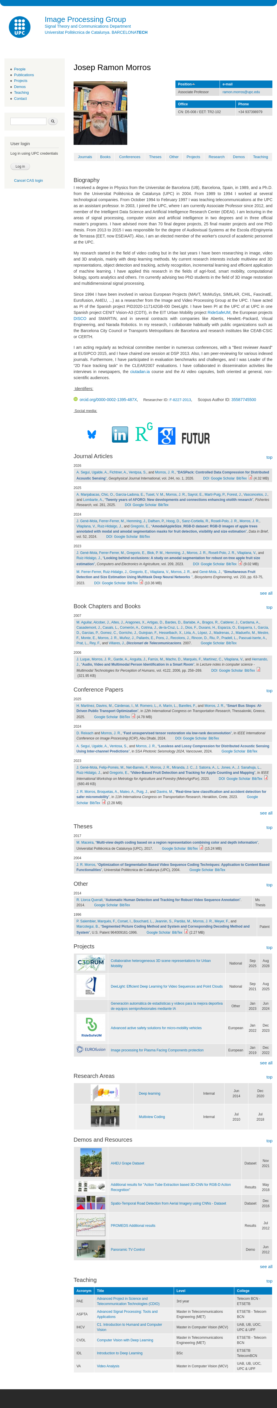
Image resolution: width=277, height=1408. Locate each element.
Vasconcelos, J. (255, 495)
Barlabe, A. (191, 622)
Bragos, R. (210, 622)
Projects (20, 80)
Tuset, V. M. (155, 495)
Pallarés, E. (145, 638)
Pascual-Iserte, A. (252, 638)
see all (266, 593)
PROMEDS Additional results (133, 1226)
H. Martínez (85, 706)
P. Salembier (86, 921)
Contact (20, 98)
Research (217, 157)
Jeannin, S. (163, 921)
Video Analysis (108, 1366)
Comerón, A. (129, 628)
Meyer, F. (222, 921)
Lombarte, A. (93, 500)
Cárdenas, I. (124, 706)
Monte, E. (88, 638)
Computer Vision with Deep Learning (125, 1340)
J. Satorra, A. (205, 767)
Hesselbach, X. (170, 633)
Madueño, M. (245, 633)
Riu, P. (214, 638)
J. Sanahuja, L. (249, 767)
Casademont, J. (88, 628)
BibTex (241, 478)
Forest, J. (234, 495)
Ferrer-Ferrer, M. (112, 521)
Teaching (21, 92)
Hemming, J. (136, 521)
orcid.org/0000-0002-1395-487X (105, 399)
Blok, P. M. (155, 553)
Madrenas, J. (224, 633)
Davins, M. (104, 706)
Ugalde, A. (100, 472)
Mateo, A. (127, 792)
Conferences (130, 157)
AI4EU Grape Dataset (127, 1163)
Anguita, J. (138, 659)
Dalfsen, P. (156, 521)
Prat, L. (82, 643)
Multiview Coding (152, 1117)
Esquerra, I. (247, 628)
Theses (155, 157)
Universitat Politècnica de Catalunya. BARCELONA (96, 32)
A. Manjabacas (87, 495)
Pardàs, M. (182, 921)
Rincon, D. (199, 638)
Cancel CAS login (28, 180)
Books (105, 157)
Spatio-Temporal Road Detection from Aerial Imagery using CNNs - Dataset (168, 1203)
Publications (24, 75)
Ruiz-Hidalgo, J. (110, 526)
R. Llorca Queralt (89, 900)
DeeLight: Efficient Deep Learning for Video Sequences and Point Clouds (167, 986)
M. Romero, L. (146, 706)
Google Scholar (223, 478)
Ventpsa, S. (137, 472)
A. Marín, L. (168, 706)
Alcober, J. (101, 622)
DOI (206, 478)
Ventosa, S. (118, 746)
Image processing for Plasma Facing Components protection (157, 1050)
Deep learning (149, 1093)
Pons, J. (162, 638)
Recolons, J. (180, 638)
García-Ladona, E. (130, 495)
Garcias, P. (90, 633)
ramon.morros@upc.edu (241, 92)
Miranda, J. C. (183, 767)
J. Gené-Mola (86, 521)
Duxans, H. (207, 628)
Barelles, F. (187, 706)
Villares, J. (117, 643)
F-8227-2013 (180, 400)
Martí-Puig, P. (215, 495)
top (269, 457)
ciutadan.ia (140, 371)
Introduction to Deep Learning (120, 1353)
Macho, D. (173, 659)
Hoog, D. (173, 521)
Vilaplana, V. (86, 526)
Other (174, 157)
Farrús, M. (156, 659)
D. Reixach (84, 733)
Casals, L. (110, 628)
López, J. (205, 633)
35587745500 (243, 399)
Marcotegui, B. (87, 926)
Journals (85, 157)
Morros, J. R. (165, 472)
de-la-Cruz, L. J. (171, 628)
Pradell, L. (229, 638)
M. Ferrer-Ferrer (88, 572)
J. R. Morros (85, 792)
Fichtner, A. (118, 472)
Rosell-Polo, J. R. (224, 521)
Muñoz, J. (126, 638)
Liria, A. (190, 633)
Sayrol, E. (195, 495)
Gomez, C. (108, 633)
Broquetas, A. (107, 792)
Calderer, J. (229, 622)
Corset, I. (124, 921)
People (20, 69)
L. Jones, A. (226, 767)
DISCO (80, 318)
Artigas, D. (155, 622)
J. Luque (83, 659)
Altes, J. (117, 622)
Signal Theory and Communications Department (88, 26)
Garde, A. (120, 659)
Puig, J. (142, 792)
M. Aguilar (84, 622)
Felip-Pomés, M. (111, 767)
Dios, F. (191, 628)
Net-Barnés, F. (137, 767)
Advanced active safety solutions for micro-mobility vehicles (156, 1028)
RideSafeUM (219, 312)
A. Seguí (83, 472)
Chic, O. (107, 495)
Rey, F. (94, 643)
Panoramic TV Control (128, 1250)
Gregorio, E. (139, 526)
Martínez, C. (212, 659)
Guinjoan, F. (148, 633)
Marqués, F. (192, 659)
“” (179, 500)
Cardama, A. (249, 622)
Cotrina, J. (149, 628)
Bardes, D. (173, 622)
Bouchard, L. (143, 921)
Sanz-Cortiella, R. (195, 521)
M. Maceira (84, 842)
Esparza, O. (227, 628)
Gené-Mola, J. (210, 572)
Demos (20, 87)
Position (186, 84)
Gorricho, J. (128, 633)
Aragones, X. (135, 622)
